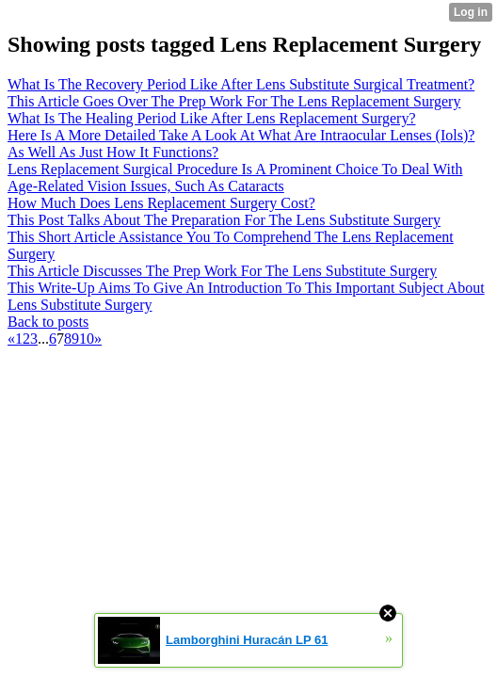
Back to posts (48, 322)
